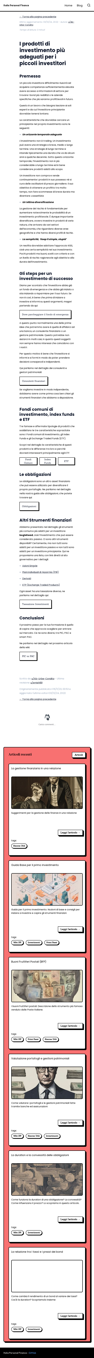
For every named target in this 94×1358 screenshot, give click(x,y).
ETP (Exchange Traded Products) (41, 585)
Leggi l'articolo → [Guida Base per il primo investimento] (70, 929)
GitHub (32, 1352)
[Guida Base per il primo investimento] (47, 893)
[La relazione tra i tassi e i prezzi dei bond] (47, 1280)
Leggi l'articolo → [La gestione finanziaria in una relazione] (70, 832)
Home (68, 5)
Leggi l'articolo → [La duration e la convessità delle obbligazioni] (70, 1219)
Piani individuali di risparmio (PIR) (40, 572)
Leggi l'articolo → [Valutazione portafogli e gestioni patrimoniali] (70, 1122)
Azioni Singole (29, 565)
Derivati (26, 578)
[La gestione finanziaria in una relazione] (47, 796)
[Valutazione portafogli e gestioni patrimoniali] (47, 1087)
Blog (79, 5)
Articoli (79, 754)
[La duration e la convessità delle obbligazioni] (47, 1183)
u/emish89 (36, 682)
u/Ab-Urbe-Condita (43, 678)
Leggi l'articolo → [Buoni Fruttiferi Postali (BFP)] (70, 1025)
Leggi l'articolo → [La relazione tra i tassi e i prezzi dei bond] (70, 1315)
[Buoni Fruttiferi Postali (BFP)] (47, 990)
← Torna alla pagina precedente (37, 16)
